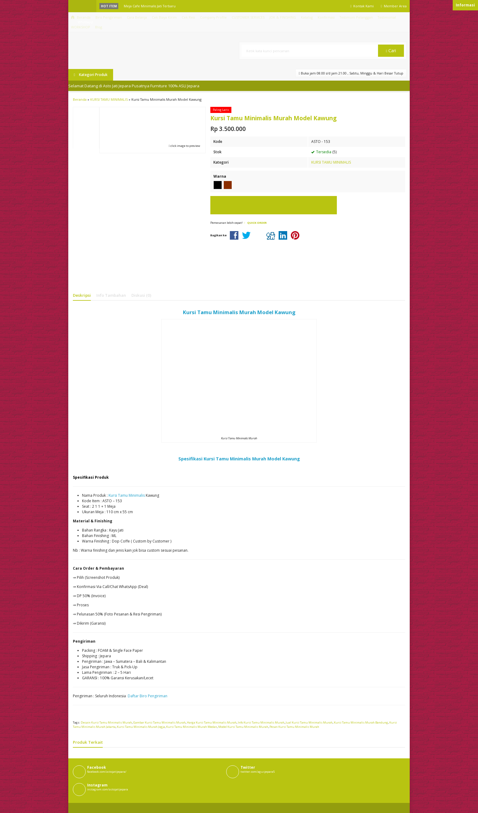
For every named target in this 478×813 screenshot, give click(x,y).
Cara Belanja (137, 17)
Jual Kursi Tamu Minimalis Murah (309, 722)
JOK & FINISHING (282, 17)
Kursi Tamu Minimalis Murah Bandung (361, 722)
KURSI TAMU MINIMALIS (331, 162)
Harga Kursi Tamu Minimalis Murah (212, 722)
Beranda (81, 17)
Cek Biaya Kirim (164, 17)
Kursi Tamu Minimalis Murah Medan (191, 727)
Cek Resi (188, 17)
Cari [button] (391, 50)
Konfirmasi (326, 17)
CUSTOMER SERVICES (248, 17)
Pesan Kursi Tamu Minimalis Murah (294, 727)
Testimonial (387, 17)
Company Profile (213, 17)
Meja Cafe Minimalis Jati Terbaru (150, 6)
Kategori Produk (91, 74)
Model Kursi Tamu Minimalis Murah (243, 727)
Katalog (307, 17)
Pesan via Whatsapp (273, 205)
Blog (98, 27)
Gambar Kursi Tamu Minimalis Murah (159, 722)
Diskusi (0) (141, 295)
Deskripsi (82, 295)
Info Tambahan (111, 295)
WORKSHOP (80, 27)
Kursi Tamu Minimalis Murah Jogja (141, 727)
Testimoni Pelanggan (356, 17)
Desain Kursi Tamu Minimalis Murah (106, 722)
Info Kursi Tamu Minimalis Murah (261, 722)
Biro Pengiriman (108, 17)
